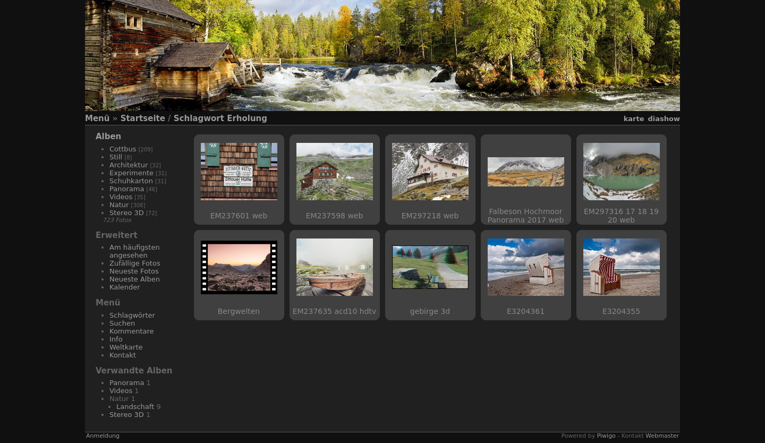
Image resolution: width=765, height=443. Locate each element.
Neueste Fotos (134, 271)
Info (116, 339)
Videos (120, 197)
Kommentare (131, 331)
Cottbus (123, 149)
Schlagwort (199, 118)
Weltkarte (126, 347)
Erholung (247, 118)
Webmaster (662, 435)
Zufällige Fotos (134, 263)
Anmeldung (103, 435)
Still (115, 157)
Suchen (122, 323)
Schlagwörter (132, 315)
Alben (108, 136)
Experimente (131, 173)
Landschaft (135, 407)
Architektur (128, 165)
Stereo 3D (126, 213)
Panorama (126, 189)
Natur (119, 205)
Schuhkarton (131, 181)
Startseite (143, 118)
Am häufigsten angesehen (134, 251)
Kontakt (122, 355)
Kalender (124, 287)
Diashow (664, 119)
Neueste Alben (134, 279)
